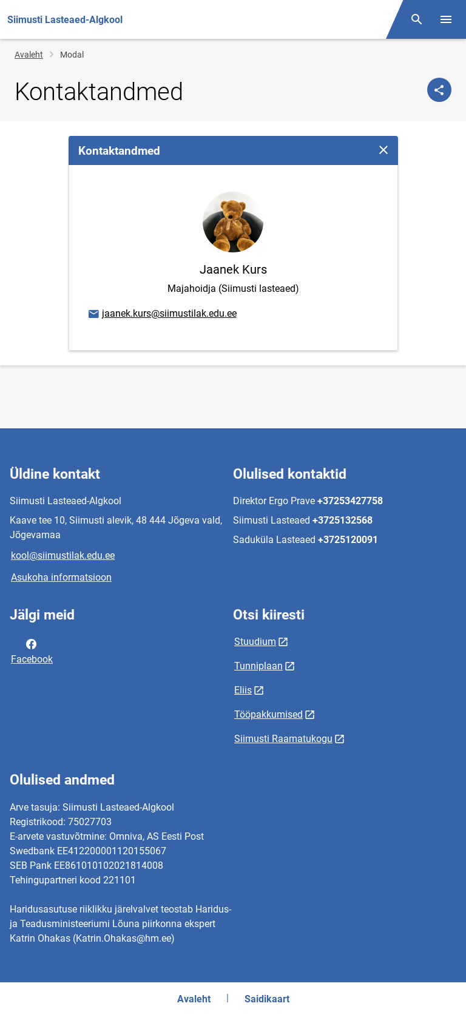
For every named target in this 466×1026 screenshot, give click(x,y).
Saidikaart (267, 999)
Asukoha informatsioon (61, 577)
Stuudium (255, 641)
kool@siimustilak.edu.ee (63, 555)
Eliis (243, 690)
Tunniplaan (258, 666)
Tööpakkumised (268, 714)
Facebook (32, 650)
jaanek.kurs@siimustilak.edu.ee (162, 314)
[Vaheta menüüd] (446, 19)
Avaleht (29, 54)
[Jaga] (439, 90)
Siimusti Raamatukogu (283, 738)
